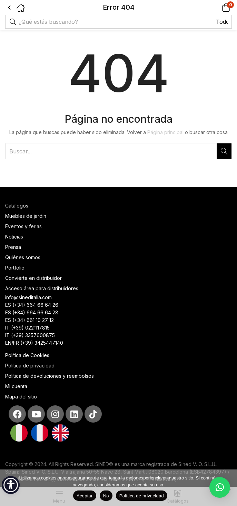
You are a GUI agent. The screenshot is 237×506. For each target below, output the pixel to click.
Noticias (14, 237)
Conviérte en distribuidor (33, 278)
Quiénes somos (22, 257)
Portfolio (14, 268)
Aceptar (85, 495)
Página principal (165, 132)
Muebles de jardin (25, 216)
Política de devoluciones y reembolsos (49, 376)
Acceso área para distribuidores (41, 288)
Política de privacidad (30, 365)
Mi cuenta (16, 386)
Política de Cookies (27, 355)
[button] (217, 7)
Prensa (13, 247)
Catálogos (16, 206)
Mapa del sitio (21, 396)
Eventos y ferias (23, 226)
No (106, 495)
